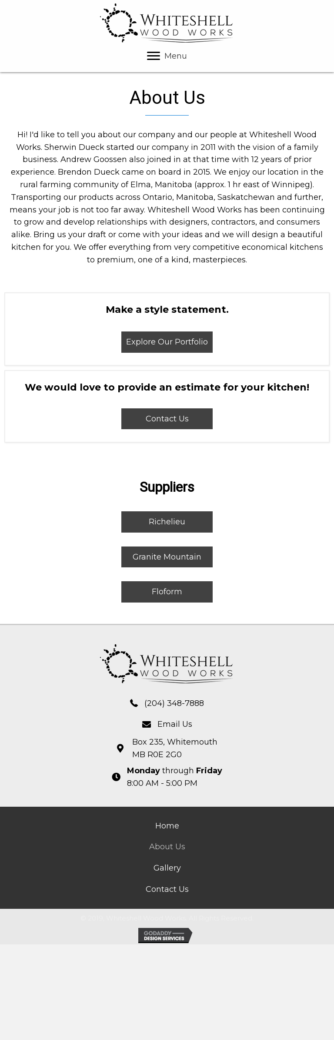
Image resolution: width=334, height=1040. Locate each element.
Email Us (174, 724)
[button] (167, 342)
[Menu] (167, 56)
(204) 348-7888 (174, 703)
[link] (167, 826)
